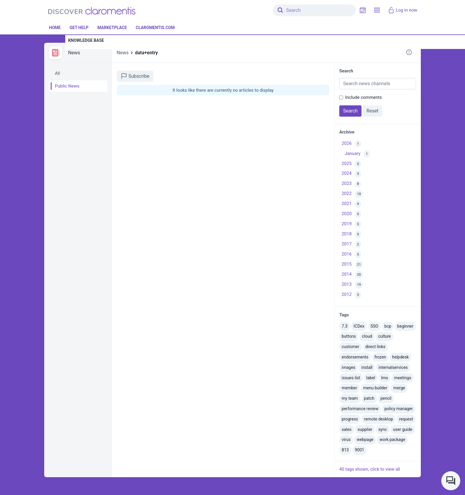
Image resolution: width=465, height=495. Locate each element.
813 (345, 450)
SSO (374, 326)
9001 (359, 450)
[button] (377, 10)
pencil (385, 398)
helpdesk (400, 357)
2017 (351, 244)
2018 (351, 234)
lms (384, 377)
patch (369, 398)
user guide (402, 429)
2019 (351, 224)
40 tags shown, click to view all (369, 469)
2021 (351, 204)
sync (382, 429)
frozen (380, 357)
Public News (67, 86)
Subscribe (135, 76)
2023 (351, 184)
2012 (351, 295)
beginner (405, 326)
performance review (360, 408)
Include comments (363, 97)
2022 (352, 194)
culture (384, 336)
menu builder (375, 387)
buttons (349, 336)
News (74, 52)
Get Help (79, 27)
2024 (351, 174)
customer (350, 346)
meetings (402, 377)
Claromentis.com (155, 27)
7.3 (344, 326)
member (349, 387)
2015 (352, 264)
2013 (352, 284)
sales (346, 429)
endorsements (355, 357)
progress (350, 419)
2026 (351, 143)
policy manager (398, 408)
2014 (352, 274)
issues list (351, 377)
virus (346, 439)
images (348, 367)
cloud (367, 336)
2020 (351, 214)
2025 (351, 164)
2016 (351, 254)
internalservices (393, 367)
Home (55, 27)
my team (350, 398)
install (367, 367)
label (370, 377)
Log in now (402, 10)
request (406, 419)
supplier (365, 429)
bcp (387, 326)
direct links (375, 346)
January (357, 154)
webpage (365, 439)
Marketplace (112, 27)
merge (399, 387)
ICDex (358, 326)
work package (392, 439)
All (57, 73)
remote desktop (378, 419)
